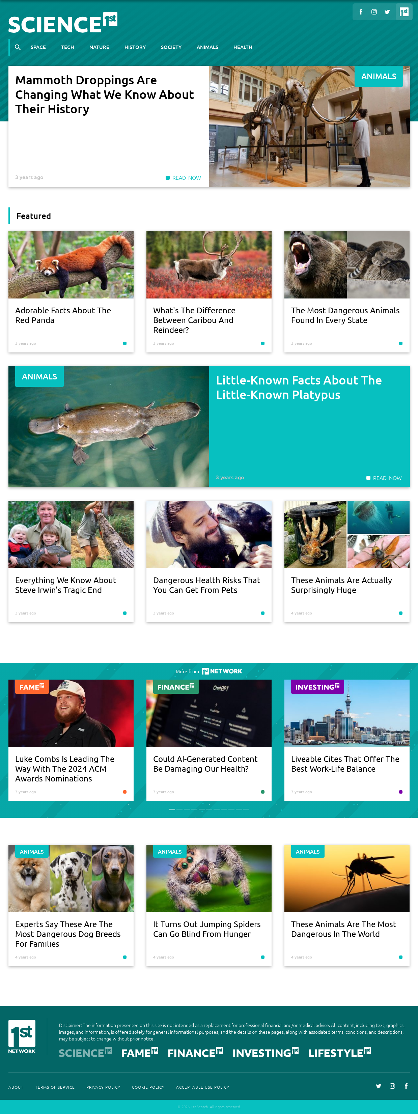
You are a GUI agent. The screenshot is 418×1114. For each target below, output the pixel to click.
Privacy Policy (103, 1087)
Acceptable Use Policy (202, 1087)
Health (242, 47)
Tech (67, 47)
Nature (99, 47)
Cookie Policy (148, 1087)
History (135, 47)
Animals (207, 47)
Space (38, 47)
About (16, 1087)
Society (171, 47)
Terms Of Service (55, 1087)
